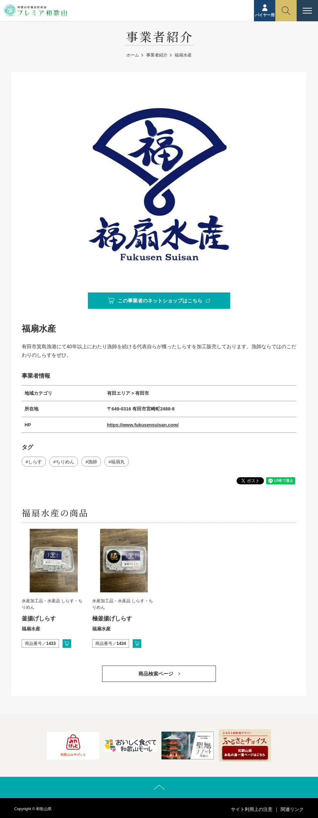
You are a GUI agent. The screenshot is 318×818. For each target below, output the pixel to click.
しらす (35, 461)
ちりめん (65, 461)
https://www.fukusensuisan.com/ (143, 424)
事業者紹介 (157, 55)
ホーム (132, 55)
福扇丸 (118, 461)
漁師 (92, 461)
